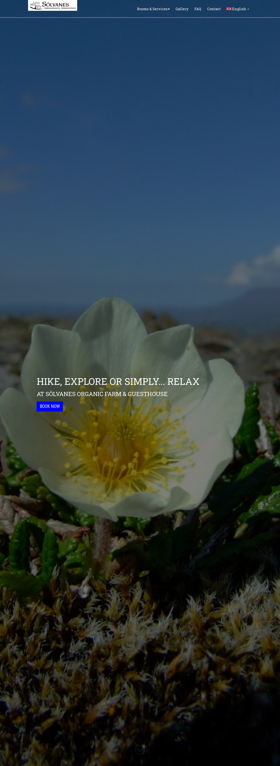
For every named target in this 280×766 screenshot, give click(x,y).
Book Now (50, 406)
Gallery (182, 8)
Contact (214, 8)
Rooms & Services (153, 8)
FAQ (197, 8)
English (238, 8)
